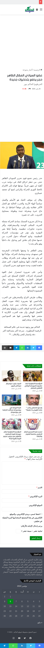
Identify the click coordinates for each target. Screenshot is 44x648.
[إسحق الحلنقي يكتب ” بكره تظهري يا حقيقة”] (32, 400)
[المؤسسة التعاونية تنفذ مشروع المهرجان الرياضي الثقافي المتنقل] (32, 375)
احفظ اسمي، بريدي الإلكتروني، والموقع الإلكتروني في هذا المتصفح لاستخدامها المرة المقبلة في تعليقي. (22, 517)
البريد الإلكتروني (35, 496)
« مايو (40, 623)
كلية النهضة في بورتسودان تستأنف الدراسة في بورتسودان (11, 410)
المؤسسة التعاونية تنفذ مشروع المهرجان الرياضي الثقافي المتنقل (33, 386)
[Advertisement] (22, 39)
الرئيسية (38, 70)
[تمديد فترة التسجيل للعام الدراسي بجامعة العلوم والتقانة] (32, 424)
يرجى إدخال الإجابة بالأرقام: (31, 526)
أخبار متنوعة (27, 70)
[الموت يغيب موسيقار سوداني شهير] (11, 375)
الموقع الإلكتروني (35, 505)
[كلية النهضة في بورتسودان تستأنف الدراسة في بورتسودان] (11, 400)
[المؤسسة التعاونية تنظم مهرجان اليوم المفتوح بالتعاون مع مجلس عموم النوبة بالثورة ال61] (11, 424)
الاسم (39, 488)
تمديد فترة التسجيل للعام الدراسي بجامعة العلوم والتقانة (33, 434)
